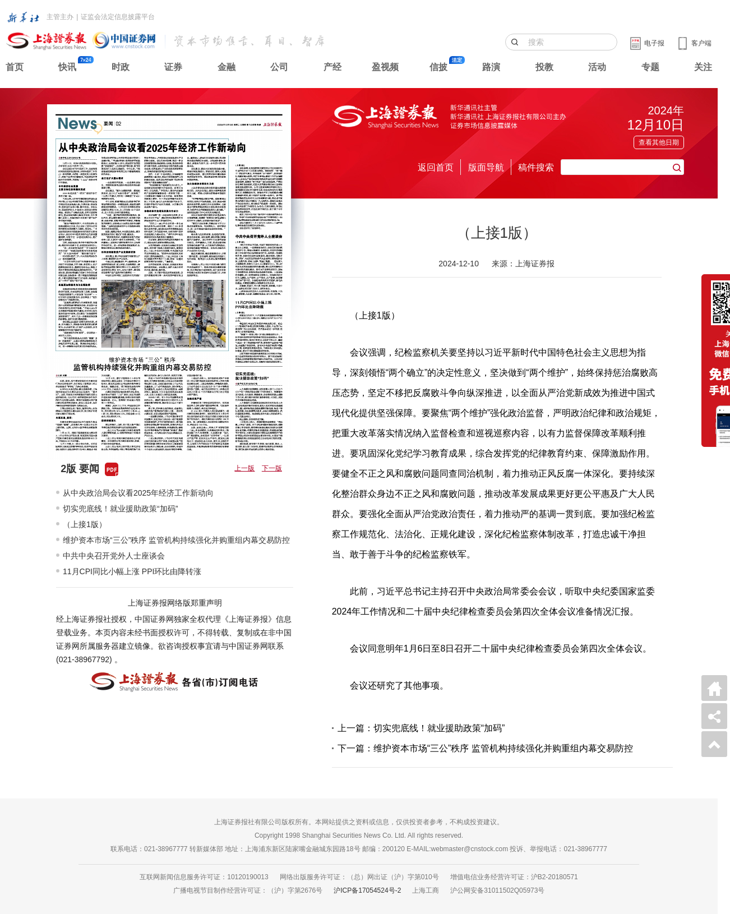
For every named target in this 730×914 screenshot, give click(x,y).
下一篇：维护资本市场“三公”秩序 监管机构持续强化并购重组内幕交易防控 (485, 748)
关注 (703, 67)
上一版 (244, 468)
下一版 (272, 468)
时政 (121, 67)
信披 (438, 67)
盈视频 (385, 67)
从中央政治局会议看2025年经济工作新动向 (138, 492)
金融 (226, 67)
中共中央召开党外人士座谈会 (114, 555)
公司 (279, 67)
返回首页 (436, 167)
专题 (650, 67)
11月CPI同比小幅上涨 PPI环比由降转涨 (132, 571)
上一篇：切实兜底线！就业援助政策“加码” (421, 728)
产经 (332, 67)
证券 (173, 67)
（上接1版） (85, 524)
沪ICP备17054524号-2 (367, 890)
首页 (15, 67)
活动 (597, 67)
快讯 (67, 67)
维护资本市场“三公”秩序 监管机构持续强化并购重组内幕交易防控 (176, 540)
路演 (491, 67)
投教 (544, 67)
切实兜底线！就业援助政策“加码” (120, 508)
